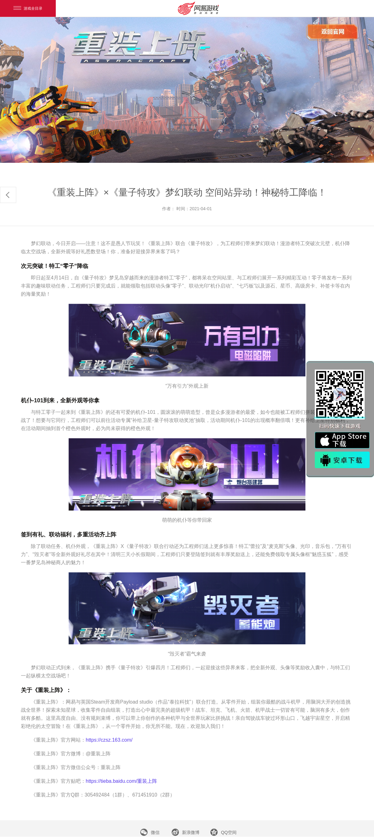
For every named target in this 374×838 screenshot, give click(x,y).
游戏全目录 (27, 8)
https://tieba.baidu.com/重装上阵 (121, 781)
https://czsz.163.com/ (109, 740)
